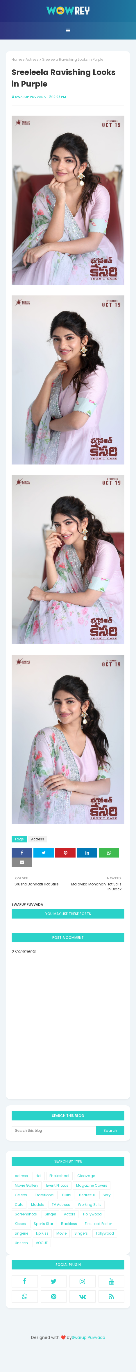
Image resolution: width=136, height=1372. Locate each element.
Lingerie (21, 1233)
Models (37, 1204)
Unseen (21, 1242)
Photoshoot (59, 1175)
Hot (39, 1175)
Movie (61, 1233)
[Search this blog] (54, 1130)
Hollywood (92, 1214)
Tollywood (105, 1233)
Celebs (21, 1194)
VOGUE (42, 1242)
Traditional (44, 1194)
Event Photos (57, 1185)
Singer (50, 1214)
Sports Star (43, 1223)
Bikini (66, 1194)
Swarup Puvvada (30, 96)
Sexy (107, 1194)
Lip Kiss (42, 1233)
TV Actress (61, 1204)
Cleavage (86, 1175)
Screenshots (26, 1214)
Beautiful (87, 1194)
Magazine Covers (91, 1185)
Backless (69, 1223)
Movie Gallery (26, 1185)
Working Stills (89, 1204)
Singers (81, 1233)
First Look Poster (98, 1223)
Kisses (20, 1223)
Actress (32, 59)
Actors (69, 1214)
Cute (19, 1204)
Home (17, 59)
